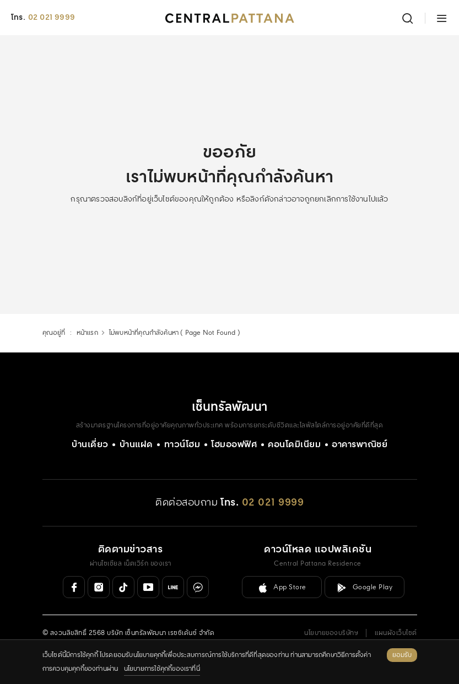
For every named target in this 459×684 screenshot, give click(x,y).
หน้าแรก (87, 333)
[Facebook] (74, 587)
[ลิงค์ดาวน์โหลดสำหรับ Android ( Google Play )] (364, 587)
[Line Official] (173, 587)
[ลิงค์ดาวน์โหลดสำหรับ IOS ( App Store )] (282, 587)
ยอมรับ (402, 655)
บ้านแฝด (136, 445)
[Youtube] (148, 587)
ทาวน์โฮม (182, 445)
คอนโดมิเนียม (294, 445)
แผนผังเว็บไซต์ (396, 633)
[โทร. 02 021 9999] (262, 503)
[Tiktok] (123, 587)
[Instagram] (99, 587)
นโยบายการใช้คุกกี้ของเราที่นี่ (162, 669)
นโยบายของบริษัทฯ (331, 633)
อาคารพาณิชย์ (359, 445)
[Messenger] (198, 587)
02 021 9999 (51, 18)
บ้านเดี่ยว (90, 445)
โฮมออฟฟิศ (234, 445)
